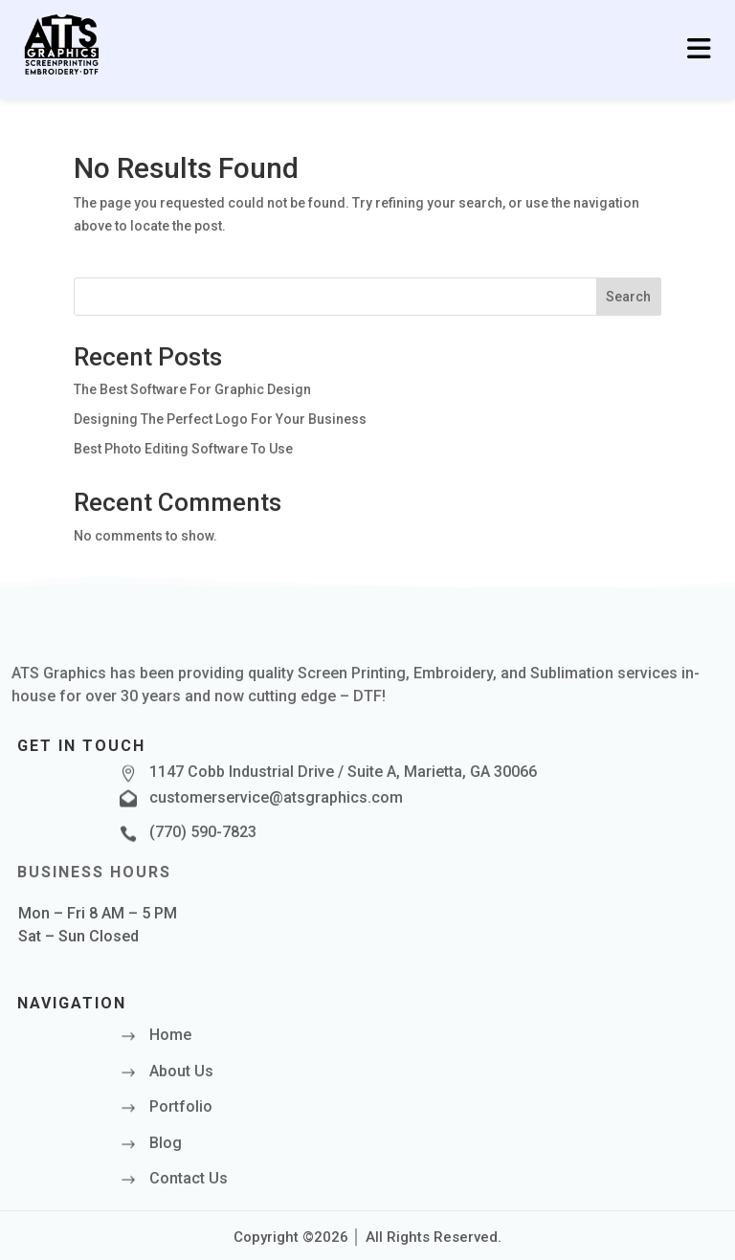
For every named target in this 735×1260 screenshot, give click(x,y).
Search (628, 296)
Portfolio (180, 1106)
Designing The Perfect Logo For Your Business (220, 419)
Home (170, 1035)
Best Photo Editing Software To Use (183, 448)
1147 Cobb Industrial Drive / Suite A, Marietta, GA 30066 (343, 772)
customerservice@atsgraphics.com (276, 797)
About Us (181, 1071)
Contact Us (188, 1178)
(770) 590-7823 (202, 832)
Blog (165, 1143)
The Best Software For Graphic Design (192, 389)
